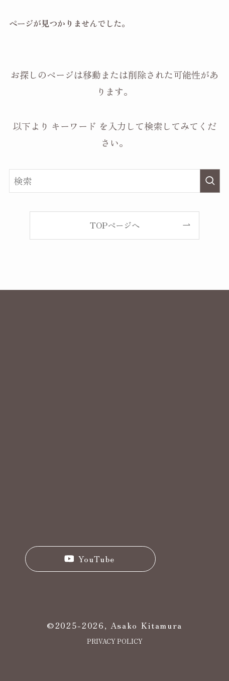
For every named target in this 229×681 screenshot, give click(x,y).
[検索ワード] (114, 180)
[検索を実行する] (210, 180)
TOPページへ (115, 225)
